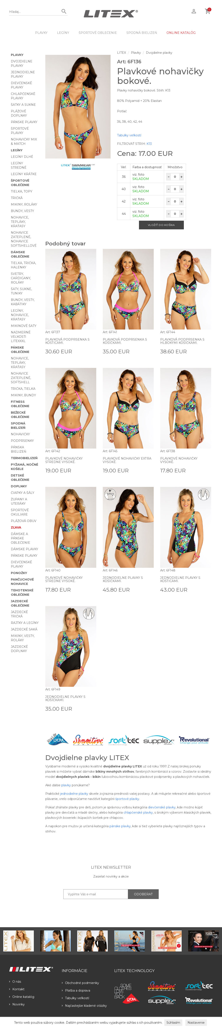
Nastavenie (196, 1023)
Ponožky (19, 573)
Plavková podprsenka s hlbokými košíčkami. (182, 341)
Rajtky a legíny (25, 623)
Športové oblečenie (98, 33)
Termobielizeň (24, 458)
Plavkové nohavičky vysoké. (179, 460)
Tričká (17, 198)
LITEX (121, 53)
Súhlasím (173, 1023)
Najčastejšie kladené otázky (84, 1006)
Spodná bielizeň (141, 33)
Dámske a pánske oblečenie (20, 538)
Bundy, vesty (22, 211)
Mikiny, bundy (23, 395)
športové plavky (127, 799)
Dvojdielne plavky (159, 53)
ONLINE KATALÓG (181, 33)
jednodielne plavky (74, 794)
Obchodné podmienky (80, 983)
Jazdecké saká (24, 629)
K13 (149, 144)
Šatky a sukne (23, 105)
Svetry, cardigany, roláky (21, 278)
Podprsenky (22, 441)
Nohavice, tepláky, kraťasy (20, 221)
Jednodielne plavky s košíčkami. (123, 579)
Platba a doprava (76, 990)
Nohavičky (20, 434)
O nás (15, 982)
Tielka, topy (21, 191)
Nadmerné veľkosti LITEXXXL (21, 336)
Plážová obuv (23, 521)
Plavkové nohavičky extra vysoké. (127, 460)
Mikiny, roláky (24, 204)
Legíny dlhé (22, 157)
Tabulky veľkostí (129, 135)
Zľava (16, 527)
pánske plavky (120, 826)
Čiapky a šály (22, 493)
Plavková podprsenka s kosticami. (67, 341)
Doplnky (19, 486)
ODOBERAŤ (143, 894)
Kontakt (16, 989)
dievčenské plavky (162, 807)
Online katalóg (21, 997)
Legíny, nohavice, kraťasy (20, 315)
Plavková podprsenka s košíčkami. (125, 341)
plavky (66, 785)
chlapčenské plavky (138, 812)
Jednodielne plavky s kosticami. (180, 579)
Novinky (17, 1004)
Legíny (63, 33)
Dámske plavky (24, 549)
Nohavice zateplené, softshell (21, 378)
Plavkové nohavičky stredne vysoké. (64, 460)
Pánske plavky (24, 122)
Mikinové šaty (23, 326)
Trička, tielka (23, 389)
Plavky (41, 33)
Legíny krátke (24, 174)
